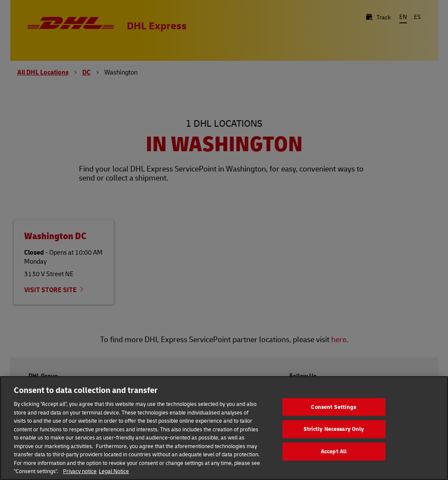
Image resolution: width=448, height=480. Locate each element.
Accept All (334, 451)
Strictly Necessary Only (334, 429)
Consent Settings (333, 407)
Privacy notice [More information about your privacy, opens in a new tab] (80, 471)
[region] (224, 428)
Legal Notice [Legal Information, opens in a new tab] (114, 471)
